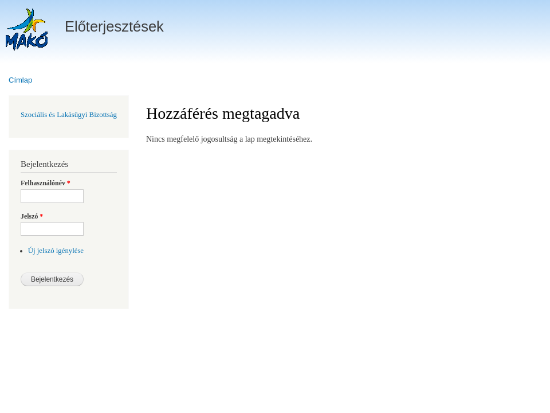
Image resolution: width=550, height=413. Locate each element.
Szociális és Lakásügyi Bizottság (69, 115)
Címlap (20, 80)
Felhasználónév (45, 183)
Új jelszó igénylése (56, 251)
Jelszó (32, 216)
